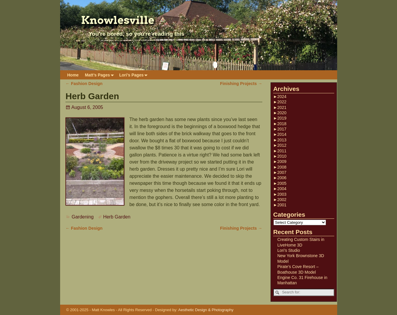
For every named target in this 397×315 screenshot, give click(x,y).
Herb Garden (117, 216)
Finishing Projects (241, 83)
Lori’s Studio (288, 250)
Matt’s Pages (100, 74)
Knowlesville (117, 20)
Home (73, 75)
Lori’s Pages (134, 74)
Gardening (83, 216)
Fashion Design (84, 83)
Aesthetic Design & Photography (205, 310)
